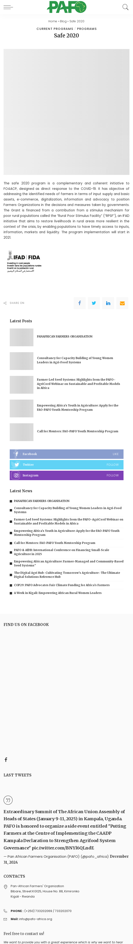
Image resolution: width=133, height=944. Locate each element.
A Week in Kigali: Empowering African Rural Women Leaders (58, 593)
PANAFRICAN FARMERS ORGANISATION (64, 336)
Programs (87, 28)
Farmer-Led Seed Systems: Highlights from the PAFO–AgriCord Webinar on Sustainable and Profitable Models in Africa (78, 384)
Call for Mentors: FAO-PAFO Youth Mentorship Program (77, 431)
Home (52, 21)
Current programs (55, 28)
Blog (63, 21)
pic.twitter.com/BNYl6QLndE (63, 848)
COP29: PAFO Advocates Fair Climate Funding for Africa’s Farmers (62, 585)
